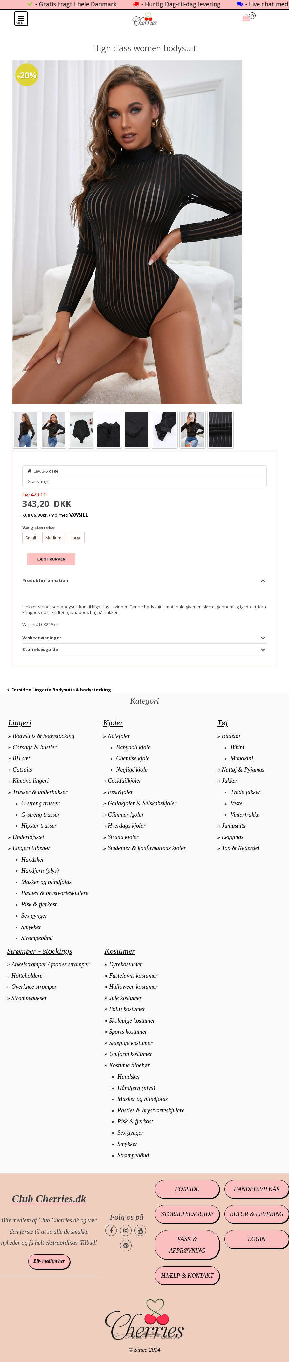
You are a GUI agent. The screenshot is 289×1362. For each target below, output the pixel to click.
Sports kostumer (128, 1031)
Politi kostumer (127, 1009)
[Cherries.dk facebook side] (111, 1230)
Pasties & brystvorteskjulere (54, 893)
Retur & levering (257, 1214)
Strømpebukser (29, 998)
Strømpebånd (37, 938)
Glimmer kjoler (126, 814)
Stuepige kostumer (130, 1043)
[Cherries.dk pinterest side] (126, 1245)
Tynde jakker (245, 792)
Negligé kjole (131, 769)
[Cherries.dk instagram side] (126, 1230)
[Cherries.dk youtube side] (140, 1230)
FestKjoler (120, 792)
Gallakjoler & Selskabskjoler (142, 803)
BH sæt (21, 758)
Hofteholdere (26, 975)
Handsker (32, 859)
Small (30, 538)
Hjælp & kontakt (187, 1275)
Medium (53, 538)
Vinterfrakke (244, 814)
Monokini (241, 758)
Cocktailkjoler (124, 780)
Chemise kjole (132, 758)
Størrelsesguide (187, 1214)
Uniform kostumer (130, 1054)
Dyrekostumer (125, 964)
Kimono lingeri (31, 780)
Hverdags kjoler (127, 825)
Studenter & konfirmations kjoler (147, 848)
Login (257, 1239)
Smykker (31, 927)
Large (76, 538)
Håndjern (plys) (40, 870)
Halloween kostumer (133, 986)
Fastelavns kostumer (133, 975)
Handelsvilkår (257, 1189)
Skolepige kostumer (132, 1020)
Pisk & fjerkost (39, 904)
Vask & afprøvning (187, 1245)
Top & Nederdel (240, 848)
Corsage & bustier (35, 747)
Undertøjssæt (28, 837)
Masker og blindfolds (46, 882)
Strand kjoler (123, 837)
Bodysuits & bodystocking (43, 736)
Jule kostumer (125, 998)
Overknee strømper (34, 986)
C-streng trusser (40, 803)
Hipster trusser (39, 825)
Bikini (237, 747)
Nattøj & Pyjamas (243, 769)
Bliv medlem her (49, 1261)
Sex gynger (34, 915)
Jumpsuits (233, 825)
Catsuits (22, 769)
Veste (236, 803)
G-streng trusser (40, 814)
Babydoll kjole (133, 747)
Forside (19, 690)
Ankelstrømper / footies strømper (50, 964)
